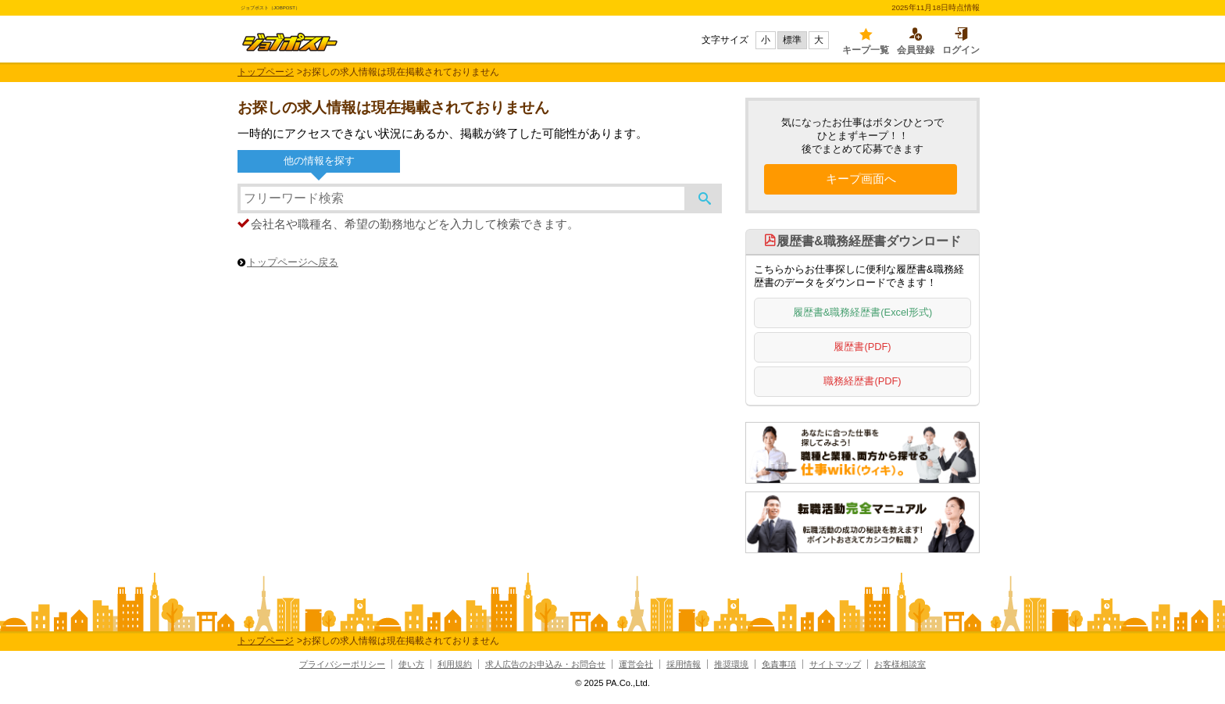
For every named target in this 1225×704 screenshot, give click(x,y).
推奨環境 (731, 664)
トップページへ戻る (292, 262)
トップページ (266, 71)
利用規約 (455, 664)
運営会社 (636, 664)
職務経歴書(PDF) (862, 381)
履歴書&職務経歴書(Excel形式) (862, 312)
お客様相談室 (900, 664)
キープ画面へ (861, 178)
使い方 (411, 664)
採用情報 (683, 664)
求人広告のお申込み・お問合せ (545, 664)
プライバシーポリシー (342, 664)
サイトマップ (835, 664)
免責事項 (779, 664)
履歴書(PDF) (862, 346)
